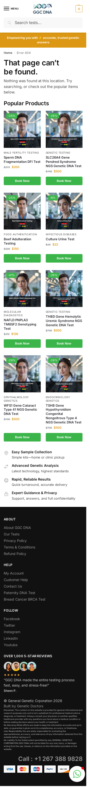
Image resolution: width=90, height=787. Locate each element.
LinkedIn (11, 638)
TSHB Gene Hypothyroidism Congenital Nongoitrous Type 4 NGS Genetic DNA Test (64, 413)
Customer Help (16, 580)
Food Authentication (20, 234)
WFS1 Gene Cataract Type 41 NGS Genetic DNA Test (20, 409)
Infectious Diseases (61, 234)
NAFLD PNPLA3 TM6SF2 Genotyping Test (20, 324)
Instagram (12, 632)
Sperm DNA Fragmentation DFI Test (22, 159)
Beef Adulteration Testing (17, 241)
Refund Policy (15, 553)
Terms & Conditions (19, 547)
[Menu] (11, 9)
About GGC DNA (17, 527)
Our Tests (12, 534)
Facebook (12, 619)
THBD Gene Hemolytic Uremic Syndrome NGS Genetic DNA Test (64, 320)
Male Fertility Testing (21, 152)
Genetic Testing (58, 152)
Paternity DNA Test (19, 593)
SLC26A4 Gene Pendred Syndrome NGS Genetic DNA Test (64, 161)
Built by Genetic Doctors (23, 706)
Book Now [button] (22, 181)
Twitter (9, 625)
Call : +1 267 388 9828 (50, 758)
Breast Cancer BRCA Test (25, 599)
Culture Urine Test (60, 239)
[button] (78, 8)
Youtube (11, 645)
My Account (14, 573)
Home (8, 53)
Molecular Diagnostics (13, 313)
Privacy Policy (15, 540)
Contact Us (13, 586)
